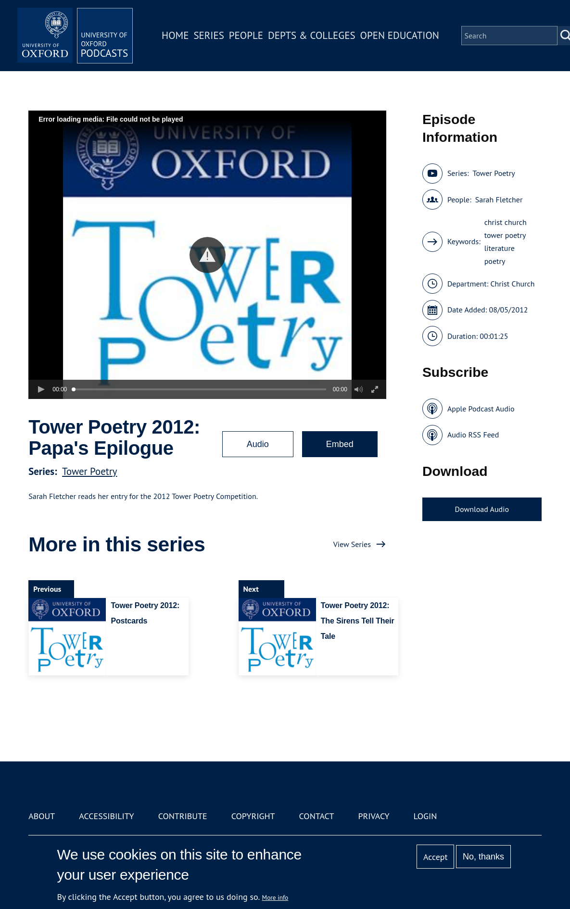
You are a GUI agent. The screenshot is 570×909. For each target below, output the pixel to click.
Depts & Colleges (311, 35)
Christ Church (512, 283)
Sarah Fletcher (499, 199)
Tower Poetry (89, 471)
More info (275, 897)
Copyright (253, 816)
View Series (352, 544)
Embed (340, 444)
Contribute (182, 816)
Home (175, 35)
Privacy (373, 816)
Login (425, 816)
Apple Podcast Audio (481, 408)
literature (499, 248)
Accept (435, 856)
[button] (208, 255)
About (41, 816)
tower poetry (505, 235)
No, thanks (483, 856)
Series (208, 35)
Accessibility (106, 816)
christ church (505, 222)
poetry (495, 261)
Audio (258, 444)
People (246, 35)
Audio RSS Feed (473, 434)
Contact (316, 816)
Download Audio (482, 509)
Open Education (399, 35)
